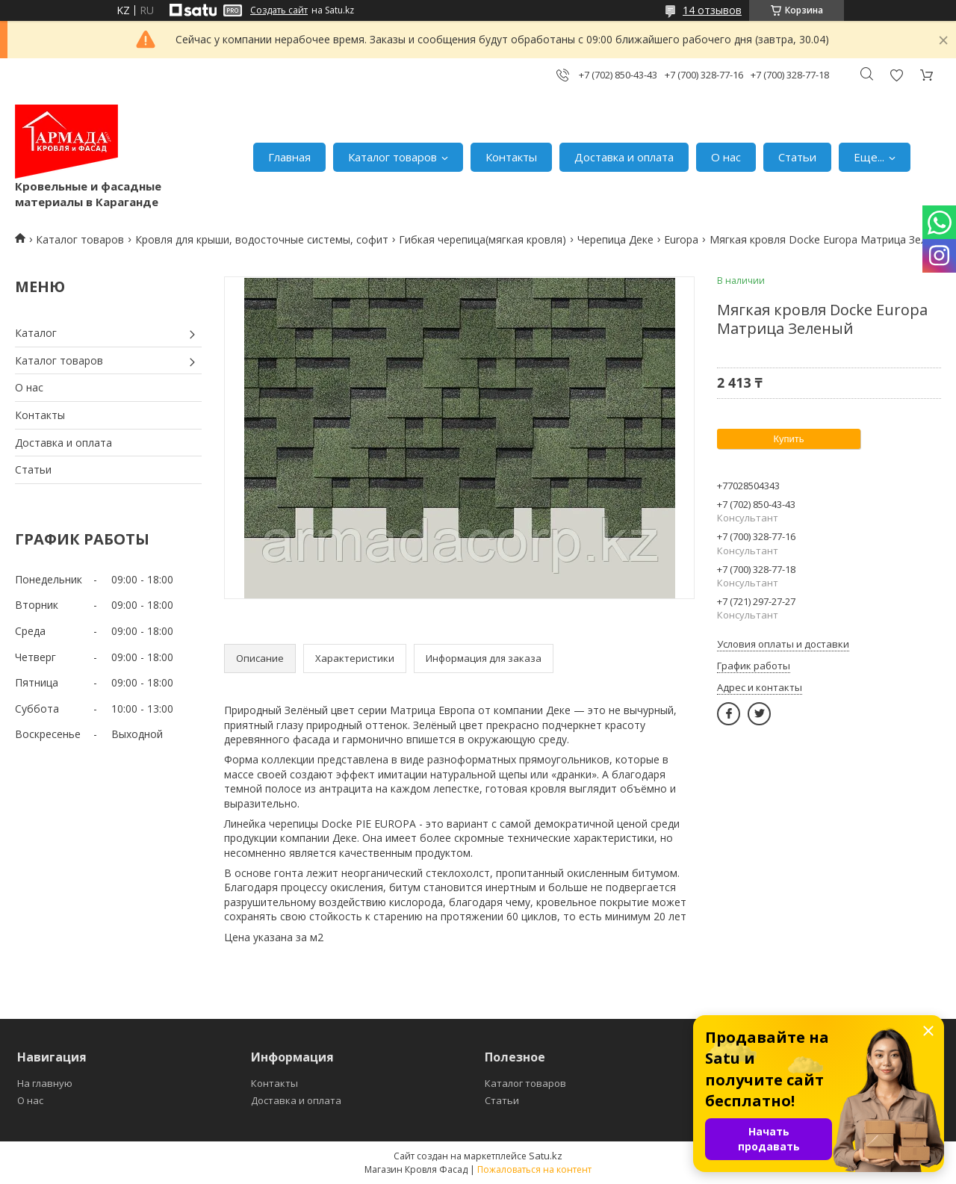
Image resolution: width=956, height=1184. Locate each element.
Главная (289, 156)
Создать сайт (279, 10)
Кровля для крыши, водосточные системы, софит (261, 239)
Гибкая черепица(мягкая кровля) (482, 239)
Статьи (797, 156)
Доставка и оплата (624, 156)
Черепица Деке (615, 239)
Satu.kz (545, 1155)
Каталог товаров (392, 156)
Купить (788, 438)
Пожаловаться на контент (534, 1169)
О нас (726, 156)
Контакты (511, 156)
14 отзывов (712, 10)
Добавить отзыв (896, 75)
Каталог (36, 333)
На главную (44, 1083)
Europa (681, 239)
